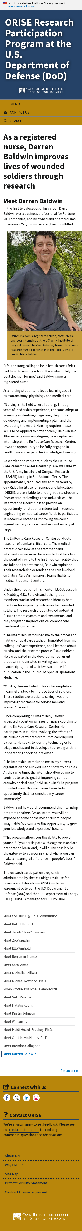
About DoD (13, 1156)
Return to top (70, 1070)
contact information (24, 1129)
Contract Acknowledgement (26, 1192)
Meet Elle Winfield (17, 948)
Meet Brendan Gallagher (21, 1046)
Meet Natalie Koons (18, 1005)
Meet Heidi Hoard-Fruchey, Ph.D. (28, 1029)
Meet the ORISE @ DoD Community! (30, 916)
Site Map (11, 1174)
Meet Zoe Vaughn (16, 940)
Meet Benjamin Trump (20, 956)
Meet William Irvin (16, 1021)
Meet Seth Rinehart (18, 997)
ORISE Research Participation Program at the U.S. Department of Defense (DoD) (39, 49)
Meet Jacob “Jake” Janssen (24, 932)
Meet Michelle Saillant (20, 973)
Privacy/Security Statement (26, 1183)
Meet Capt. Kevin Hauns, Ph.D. (25, 1037)
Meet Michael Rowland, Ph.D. (25, 981)
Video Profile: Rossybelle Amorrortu (30, 989)
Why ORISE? (14, 1165)
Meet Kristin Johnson (19, 1013)
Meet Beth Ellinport (18, 924)
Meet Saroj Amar (15, 965)
